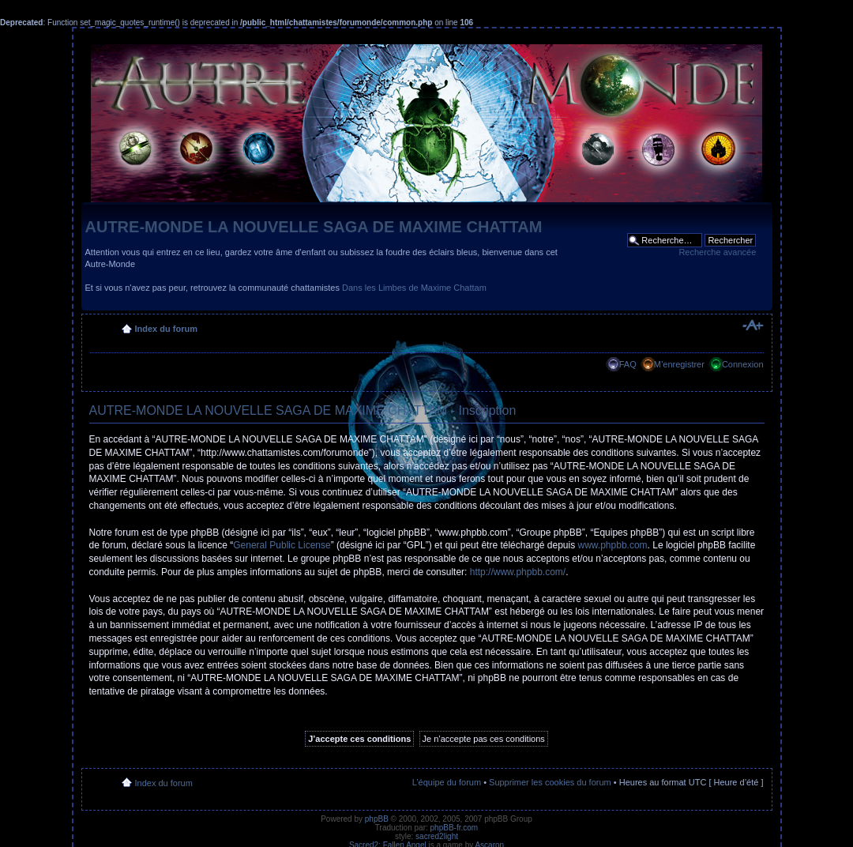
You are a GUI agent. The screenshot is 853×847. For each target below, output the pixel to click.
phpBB (377, 819)
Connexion (743, 364)
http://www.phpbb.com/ (518, 572)
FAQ (628, 364)
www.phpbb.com (613, 545)
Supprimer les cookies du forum (550, 782)
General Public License (281, 545)
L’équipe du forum (446, 782)
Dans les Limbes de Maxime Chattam (414, 287)
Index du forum (166, 328)
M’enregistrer (679, 364)
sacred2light (436, 836)
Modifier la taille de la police (752, 325)
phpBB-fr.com (454, 827)
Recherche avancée (717, 252)
